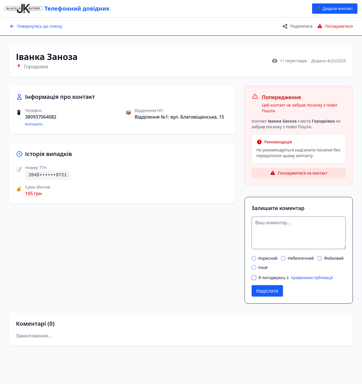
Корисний (265, 258)
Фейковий (330, 258)
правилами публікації (312, 277)
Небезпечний (297, 258)
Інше (260, 267)
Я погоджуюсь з (292, 278)
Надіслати (267, 291)
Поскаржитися (335, 26)
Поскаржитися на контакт (298, 173)
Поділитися (297, 26)
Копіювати (34, 124)
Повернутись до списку (35, 26)
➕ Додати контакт (335, 8)
